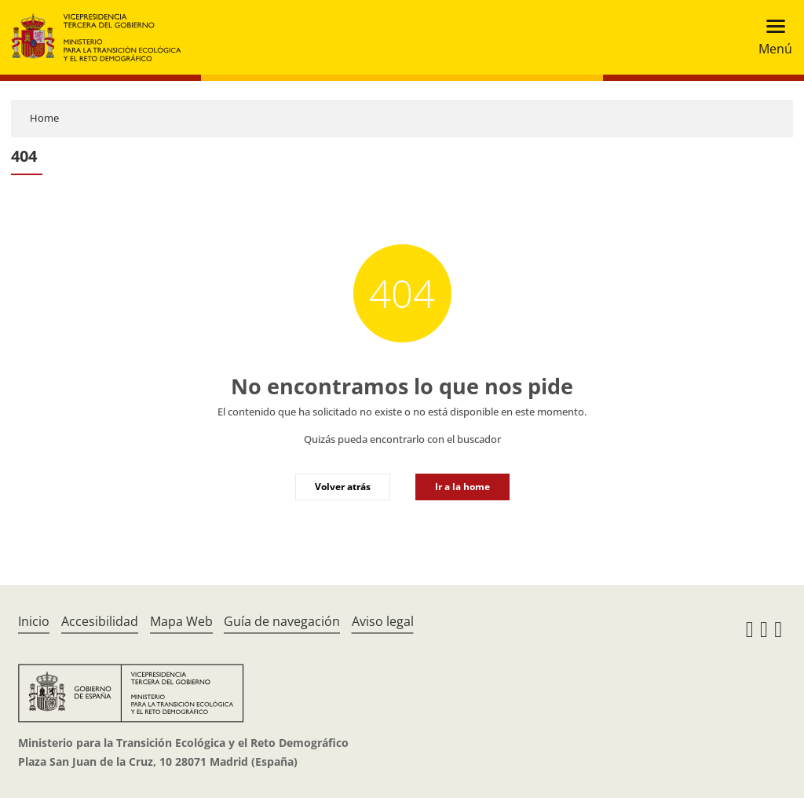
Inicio (33, 621)
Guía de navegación (282, 621)
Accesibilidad (99, 621)
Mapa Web (181, 621)
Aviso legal (383, 621)
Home (44, 118)
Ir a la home (462, 486)
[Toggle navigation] (770, 37)
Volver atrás (343, 486)
